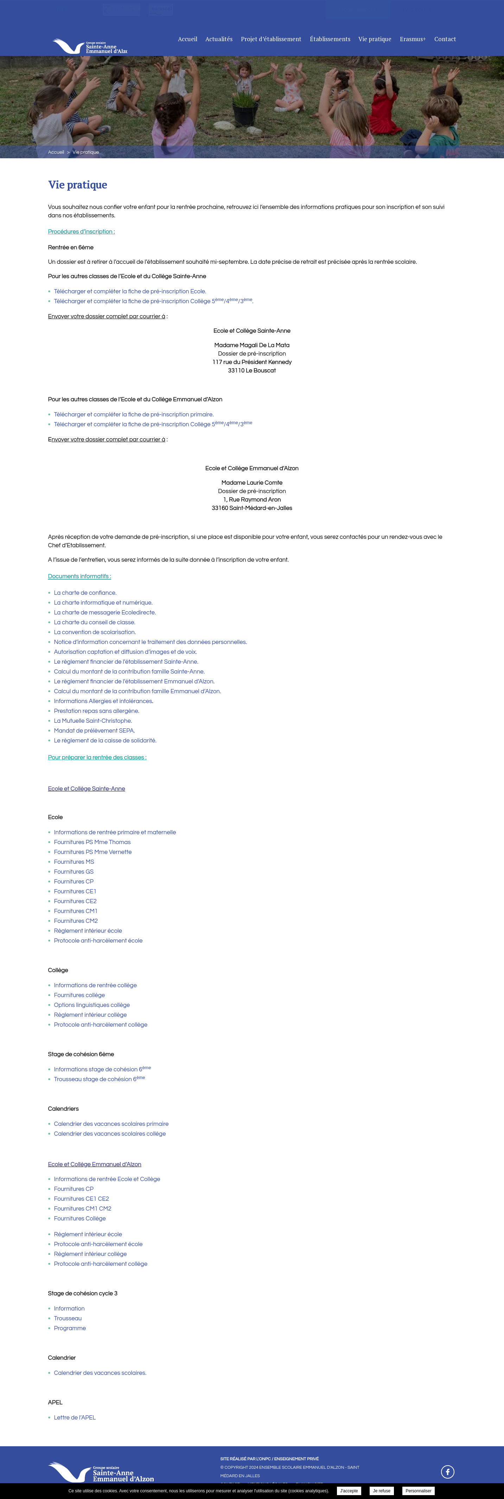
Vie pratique (374, 39)
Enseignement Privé (296, 1459)
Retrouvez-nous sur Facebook (447, 1472)
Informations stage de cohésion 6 (102, 1069)
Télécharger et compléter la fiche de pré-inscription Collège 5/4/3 (149, 301)
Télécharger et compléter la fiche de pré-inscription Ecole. (130, 291)
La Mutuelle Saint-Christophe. (93, 721)
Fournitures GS (74, 872)
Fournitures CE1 (75, 891)
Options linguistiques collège (92, 1005)
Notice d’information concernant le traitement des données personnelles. (150, 642)
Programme (70, 1328)
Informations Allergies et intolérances (103, 701)
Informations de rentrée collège (95, 985)
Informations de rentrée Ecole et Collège (107, 1179)
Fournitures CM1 (76, 911)
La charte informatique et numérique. (103, 603)
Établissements (330, 39)
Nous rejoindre (358, 9)
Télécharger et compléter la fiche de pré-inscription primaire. (134, 415)
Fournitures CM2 (76, 921)
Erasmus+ (413, 39)
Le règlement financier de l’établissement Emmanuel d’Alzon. (134, 681)
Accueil (187, 39)
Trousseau (68, 1318)
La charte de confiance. (85, 593)
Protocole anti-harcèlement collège (101, 1025)
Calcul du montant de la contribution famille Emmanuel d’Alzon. (137, 691)
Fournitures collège (79, 995)
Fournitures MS (74, 862)
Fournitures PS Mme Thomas (92, 842)
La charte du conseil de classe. (94, 622)
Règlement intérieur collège (90, 1015)
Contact (445, 39)
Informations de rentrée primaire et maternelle (115, 832)
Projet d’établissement (271, 39)
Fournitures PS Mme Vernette (93, 852)
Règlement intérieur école (88, 931)
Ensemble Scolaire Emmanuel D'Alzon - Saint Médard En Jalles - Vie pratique (106, 37)
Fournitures (69, 1219)
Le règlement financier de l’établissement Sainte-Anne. (126, 662)
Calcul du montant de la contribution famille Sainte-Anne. (129, 672)
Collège (95, 1219)
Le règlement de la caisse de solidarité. (105, 741)
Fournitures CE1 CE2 (81, 1199)
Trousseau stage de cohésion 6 (99, 1079)
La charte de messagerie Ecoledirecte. (105, 613)
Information (69, 1309)
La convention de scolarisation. (95, 632)
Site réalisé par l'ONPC (246, 1459)
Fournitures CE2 (75, 901)
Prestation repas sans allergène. (97, 711)
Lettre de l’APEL (75, 1418)
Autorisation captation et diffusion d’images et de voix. (125, 652)
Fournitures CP (74, 882)
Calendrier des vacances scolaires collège (110, 1134)
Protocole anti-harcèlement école (98, 941)
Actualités (218, 39)
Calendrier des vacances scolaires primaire (111, 1124)
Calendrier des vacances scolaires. (100, 1373)
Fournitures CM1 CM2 (82, 1209)
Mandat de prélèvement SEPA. (94, 731)
